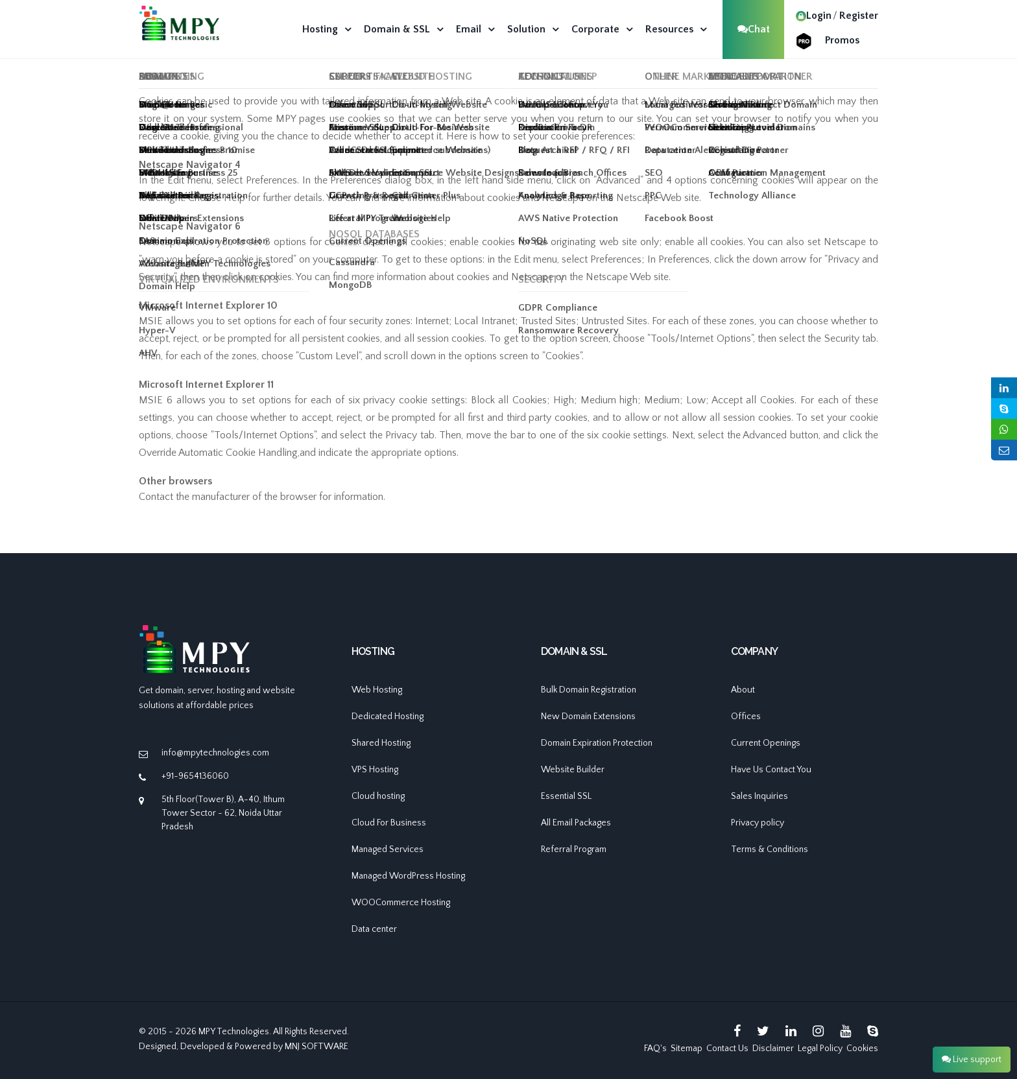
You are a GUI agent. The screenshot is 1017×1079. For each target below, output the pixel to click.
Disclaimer (773, 1048)
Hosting (320, 29)
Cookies (862, 1048)
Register (858, 15)
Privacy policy (757, 823)
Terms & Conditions (769, 849)
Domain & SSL (397, 29)
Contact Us (727, 1048)
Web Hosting (377, 690)
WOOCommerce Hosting (401, 902)
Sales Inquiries (759, 796)
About (743, 690)
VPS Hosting (375, 770)
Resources (669, 29)
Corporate (595, 29)
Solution (526, 29)
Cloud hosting (378, 796)
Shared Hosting (381, 743)
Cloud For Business (389, 823)
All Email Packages (576, 823)
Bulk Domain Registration (588, 690)
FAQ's (655, 1048)
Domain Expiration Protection (596, 743)
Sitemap (686, 1048)
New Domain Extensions (588, 716)
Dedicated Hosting (388, 716)
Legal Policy (820, 1048)
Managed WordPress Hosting (408, 876)
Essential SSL (566, 796)
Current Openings (765, 743)
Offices (746, 716)
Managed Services (388, 849)
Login (814, 15)
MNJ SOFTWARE (316, 1046)
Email (468, 29)
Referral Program (573, 849)
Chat (753, 29)
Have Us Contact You (771, 770)
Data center (374, 929)
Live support (971, 1059)
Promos (842, 40)
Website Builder (572, 770)
